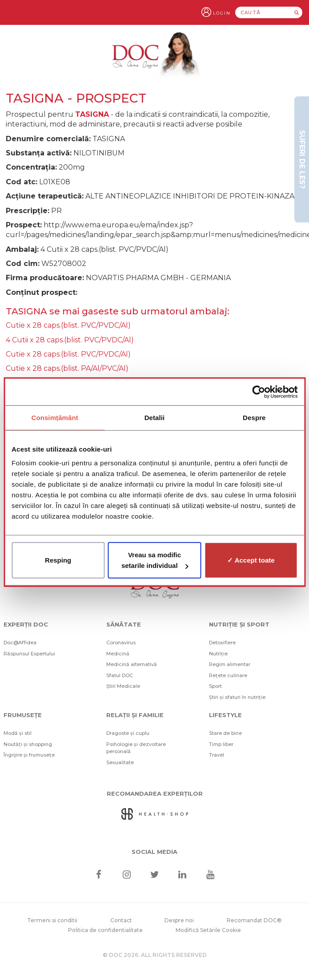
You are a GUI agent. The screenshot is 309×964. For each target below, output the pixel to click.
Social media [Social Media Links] (154, 851)
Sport (215, 686)
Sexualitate (120, 762)
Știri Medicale (123, 686)
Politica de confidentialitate (105, 930)
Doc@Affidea (20, 642)
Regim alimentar (229, 664)
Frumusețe (23, 714)
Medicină (117, 654)
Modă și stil (18, 733)
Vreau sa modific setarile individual (155, 560)
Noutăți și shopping (28, 744)
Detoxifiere (222, 642)
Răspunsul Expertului (29, 654)
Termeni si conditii (52, 920)
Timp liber (221, 744)
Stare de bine (225, 733)
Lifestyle (225, 714)
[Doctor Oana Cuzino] (155, 56)
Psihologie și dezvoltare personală (136, 748)
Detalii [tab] (154, 417)
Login (222, 13)
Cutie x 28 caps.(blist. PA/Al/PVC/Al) (67, 368)
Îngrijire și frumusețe (29, 755)
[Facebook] (99, 875)
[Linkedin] (183, 875)
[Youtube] (210, 875)
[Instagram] (126, 875)
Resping (58, 560)
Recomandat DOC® (254, 920)
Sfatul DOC (119, 675)
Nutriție (218, 654)
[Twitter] (154, 875)
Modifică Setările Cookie (208, 930)
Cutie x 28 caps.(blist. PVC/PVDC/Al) (68, 325)
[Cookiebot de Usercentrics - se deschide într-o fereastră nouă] (258, 391)
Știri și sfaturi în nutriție (237, 697)
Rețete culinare (228, 675)
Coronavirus (121, 642)
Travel (216, 755)
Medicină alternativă (131, 664)
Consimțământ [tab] (54, 417)
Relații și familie (135, 714)
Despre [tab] (254, 417)
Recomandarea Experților (155, 793)
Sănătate (123, 624)
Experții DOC (26, 624)
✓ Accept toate (251, 560)
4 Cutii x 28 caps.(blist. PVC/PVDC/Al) (70, 340)
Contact (121, 920)
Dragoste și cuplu (127, 733)
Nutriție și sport (239, 624)
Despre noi (179, 920)
